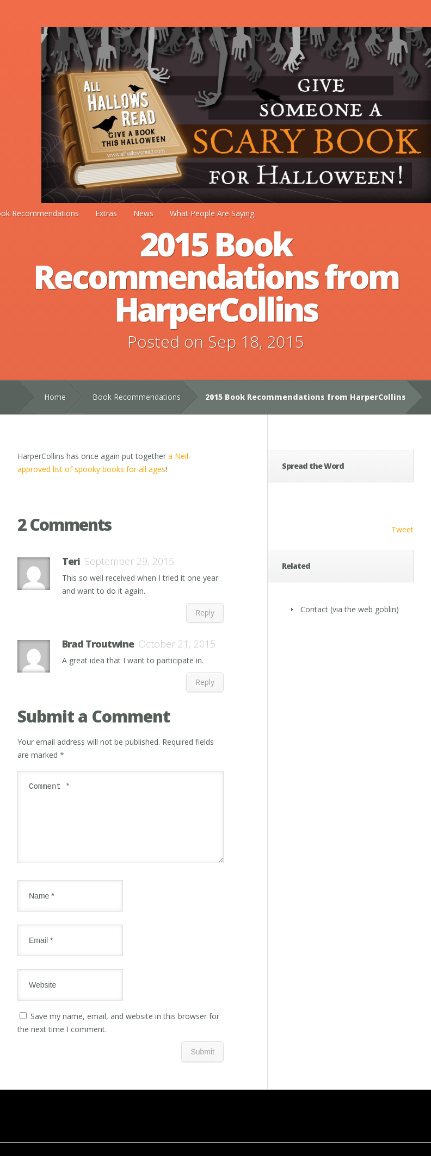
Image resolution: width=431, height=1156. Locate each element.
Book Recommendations (137, 397)
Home (55, 397)
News (143, 213)
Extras (106, 213)
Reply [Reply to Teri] (204, 612)
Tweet (402, 529)
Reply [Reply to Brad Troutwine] (204, 682)
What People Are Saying (212, 213)
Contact (314, 609)
